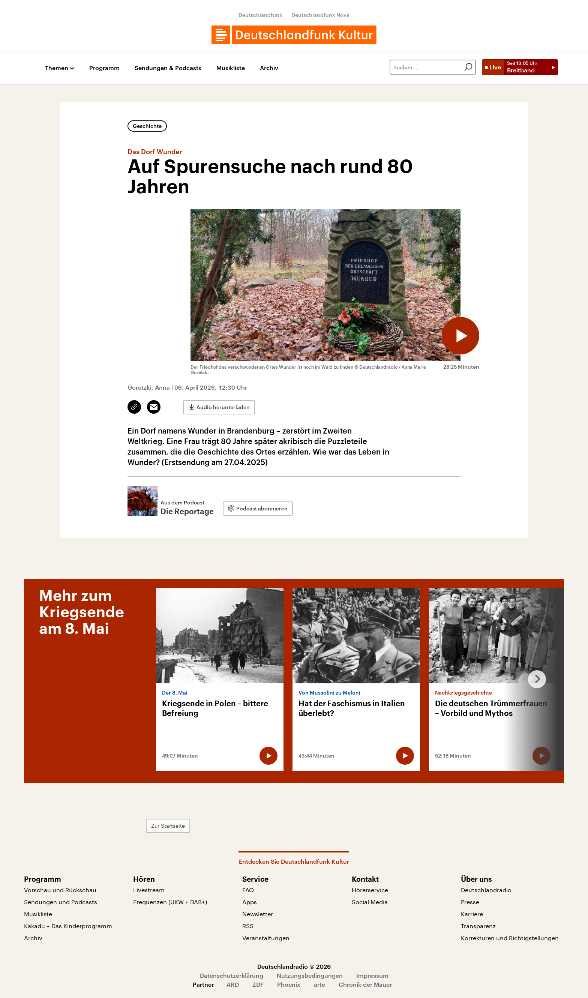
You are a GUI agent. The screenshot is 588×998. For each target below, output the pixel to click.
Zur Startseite (168, 825)
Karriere (472, 913)
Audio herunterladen (223, 407)
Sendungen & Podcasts (168, 68)
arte (319, 984)
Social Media (370, 901)
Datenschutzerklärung (231, 975)
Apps (249, 901)
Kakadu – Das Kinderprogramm (68, 925)
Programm (104, 68)
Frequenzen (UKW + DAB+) (170, 901)
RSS (248, 925)
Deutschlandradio (486, 889)
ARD (232, 984)
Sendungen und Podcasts (60, 901)
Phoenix (288, 984)
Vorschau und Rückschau (60, 889)
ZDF (258, 984)
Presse (470, 901)
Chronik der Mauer (365, 984)
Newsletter (257, 913)
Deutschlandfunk (260, 15)
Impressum (372, 975)
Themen (56, 68)
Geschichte (147, 126)
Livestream (149, 889)
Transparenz (478, 925)
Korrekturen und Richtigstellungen (510, 937)
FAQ (248, 889)
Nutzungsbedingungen (310, 975)
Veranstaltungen (266, 937)
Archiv (269, 68)
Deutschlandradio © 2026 (294, 966)
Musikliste (230, 68)
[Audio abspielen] (460, 335)
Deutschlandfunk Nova (320, 15)
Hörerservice (370, 889)
